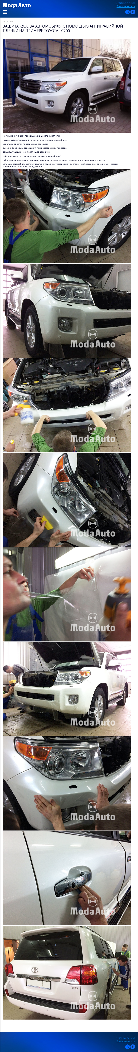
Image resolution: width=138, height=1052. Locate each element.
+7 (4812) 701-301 (125, 3)
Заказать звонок (126, 6)
